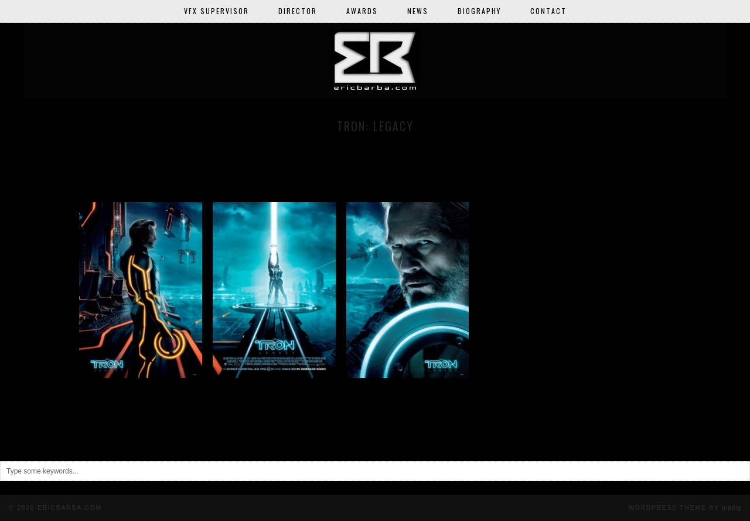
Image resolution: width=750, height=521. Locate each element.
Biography (479, 11)
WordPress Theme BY (684, 508)
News (417, 11)
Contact (548, 11)
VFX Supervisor (216, 11)
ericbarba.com (70, 508)
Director (297, 11)
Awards (362, 11)
